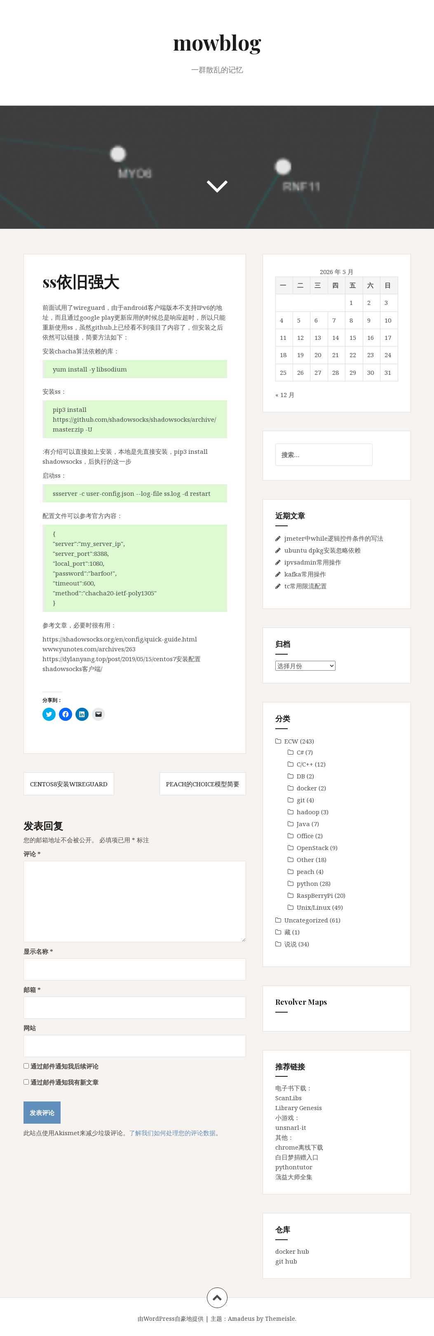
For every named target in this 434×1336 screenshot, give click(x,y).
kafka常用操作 (305, 574)
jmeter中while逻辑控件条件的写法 (333, 538)
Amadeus (241, 1318)
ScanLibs (288, 1098)
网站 (29, 1028)
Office (305, 836)
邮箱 (32, 989)
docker (307, 788)
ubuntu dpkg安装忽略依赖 (322, 550)
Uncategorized (306, 920)
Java (303, 824)
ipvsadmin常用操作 (312, 562)
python (307, 883)
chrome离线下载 (299, 1147)
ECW (291, 741)
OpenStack (312, 847)
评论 (32, 854)
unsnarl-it (290, 1127)
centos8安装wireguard (69, 784)
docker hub (292, 1251)
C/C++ (305, 764)
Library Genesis (298, 1108)
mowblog (217, 42)
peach (305, 871)
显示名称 (38, 951)
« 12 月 (285, 394)
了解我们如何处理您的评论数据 (172, 1133)
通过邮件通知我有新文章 (64, 1082)
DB (301, 776)
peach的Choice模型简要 (202, 784)
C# (300, 752)
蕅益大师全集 (293, 1177)
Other (305, 859)
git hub (286, 1261)
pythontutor (293, 1167)
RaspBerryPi (315, 895)
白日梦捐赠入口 (297, 1157)
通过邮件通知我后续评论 (64, 1066)
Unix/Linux (314, 907)
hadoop (308, 812)
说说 (290, 944)
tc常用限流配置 (305, 586)
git (301, 800)
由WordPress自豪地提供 (171, 1318)
